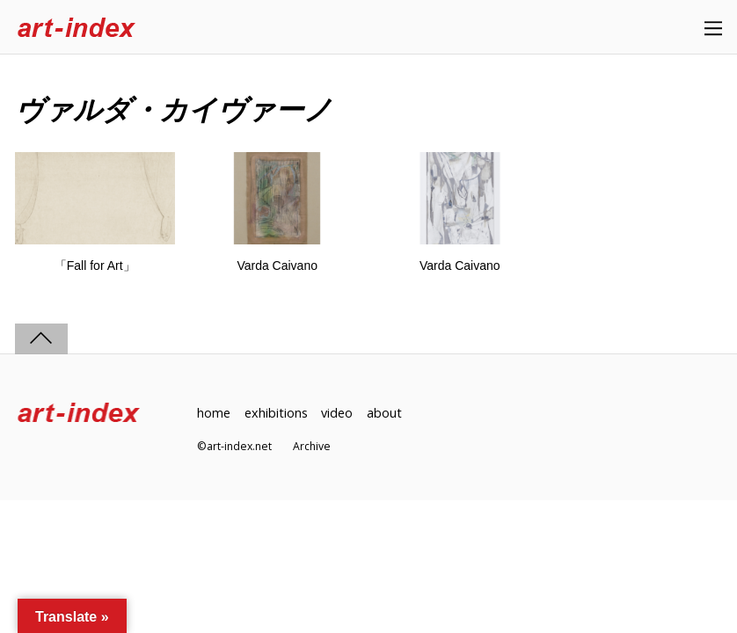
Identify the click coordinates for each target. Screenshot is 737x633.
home (213, 412)
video (337, 412)
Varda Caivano (277, 265)
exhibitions (276, 412)
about (384, 412)
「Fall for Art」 (95, 265)
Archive (312, 446)
